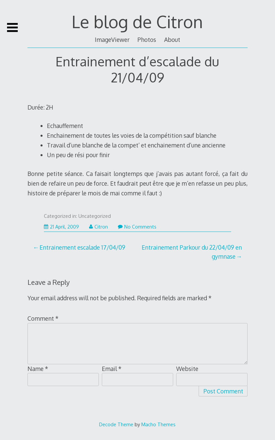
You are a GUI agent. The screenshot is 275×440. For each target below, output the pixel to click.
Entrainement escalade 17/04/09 (82, 247)
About (172, 39)
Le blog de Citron (137, 21)
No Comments (137, 227)
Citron (98, 227)
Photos (146, 39)
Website (187, 368)
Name (37, 368)
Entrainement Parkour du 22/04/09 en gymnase (192, 252)
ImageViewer (112, 39)
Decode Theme (116, 424)
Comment (43, 318)
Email (112, 368)
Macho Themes (158, 424)
